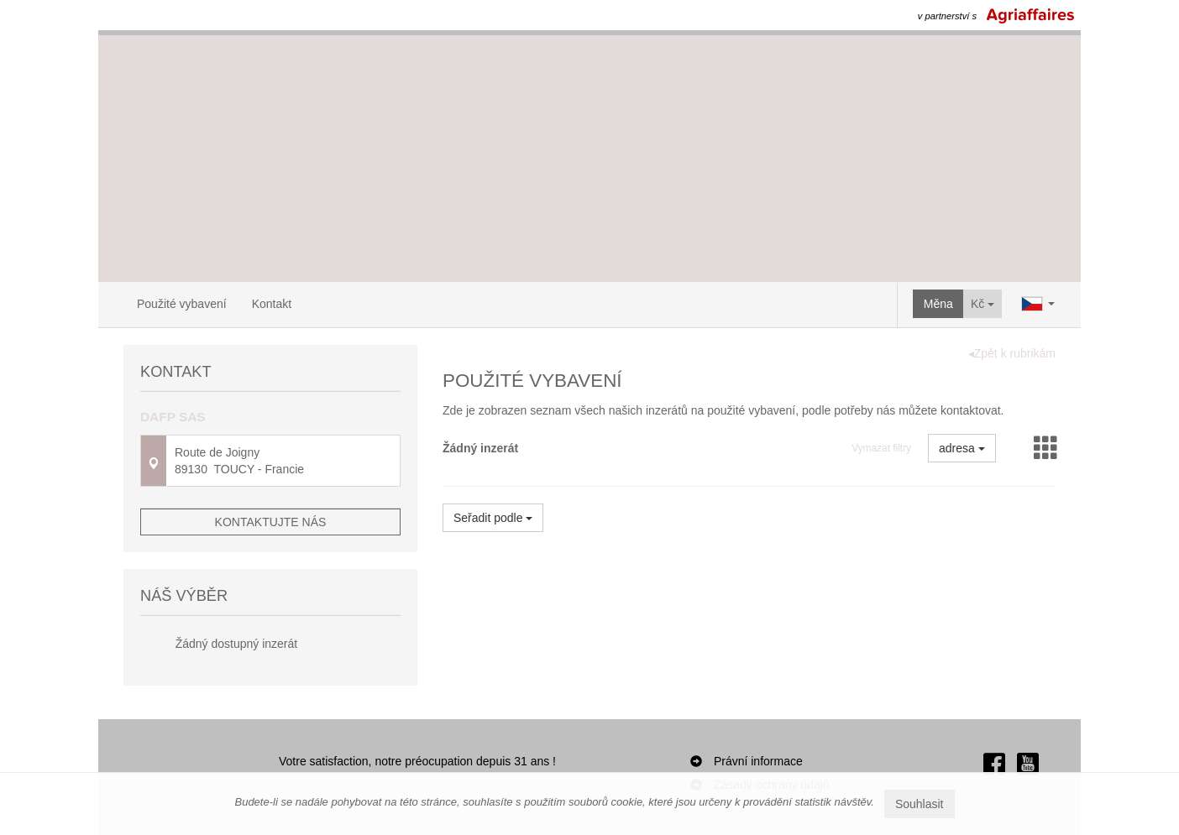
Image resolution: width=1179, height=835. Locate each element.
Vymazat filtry (881, 448)
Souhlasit (919, 804)
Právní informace (758, 761)
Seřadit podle (492, 517)
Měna (938, 304)
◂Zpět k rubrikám (1012, 353)
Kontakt (271, 304)
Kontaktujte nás (271, 522)
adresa (962, 448)
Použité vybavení (182, 304)
